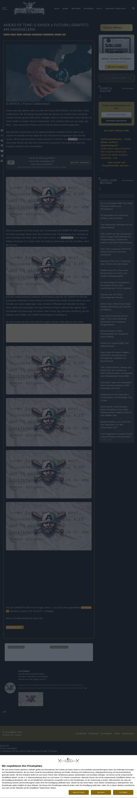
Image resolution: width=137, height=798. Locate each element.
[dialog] (68, 776)
